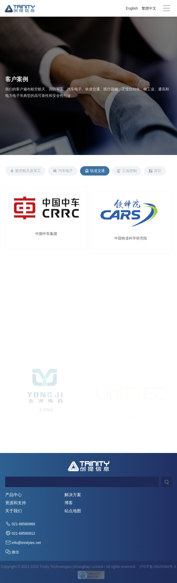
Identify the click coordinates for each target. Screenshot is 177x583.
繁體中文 (149, 8)
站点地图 (72, 511)
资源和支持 (15, 503)
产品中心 (13, 495)
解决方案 (72, 495)
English (132, 8)
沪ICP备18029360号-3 (158, 567)
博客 (68, 503)
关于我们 (13, 511)
